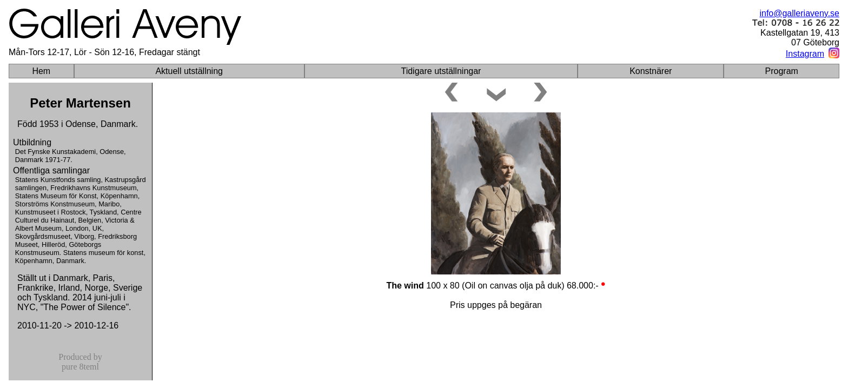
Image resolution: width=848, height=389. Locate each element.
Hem (41, 71)
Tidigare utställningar (441, 71)
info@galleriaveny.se (799, 13)
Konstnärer (651, 71)
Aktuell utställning (189, 71)
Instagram (805, 53)
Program (781, 71)
